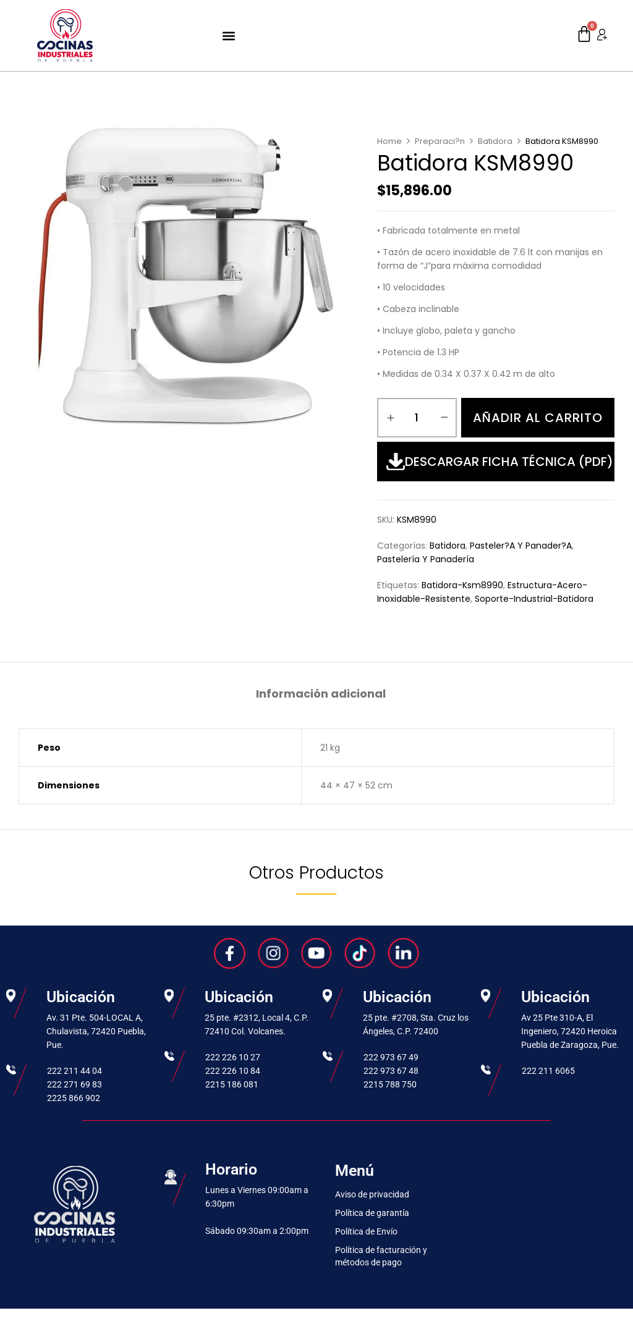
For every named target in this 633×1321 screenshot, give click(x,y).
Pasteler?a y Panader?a (521, 545)
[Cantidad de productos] (417, 417)
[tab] (321, 695)
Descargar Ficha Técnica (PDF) (499, 461)
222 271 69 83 (74, 1084)
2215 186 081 (231, 1084)
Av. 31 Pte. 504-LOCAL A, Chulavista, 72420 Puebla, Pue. (96, 1031)
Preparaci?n (440, 141)
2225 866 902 (73, 1098)
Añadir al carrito (538, 417)
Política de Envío (366, 1231)
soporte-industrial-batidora (534, 599)
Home (389, 141)
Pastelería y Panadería (425, 559)
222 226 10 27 (232, 1057)
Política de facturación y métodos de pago (381, 1256)
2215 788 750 (390, 1084)
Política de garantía (372, 1213)
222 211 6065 (548, 1071)
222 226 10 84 (232, 1071)
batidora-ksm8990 (462, 585)
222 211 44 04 (74, 1071)
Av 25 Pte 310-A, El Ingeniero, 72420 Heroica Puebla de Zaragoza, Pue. (570, 1031)
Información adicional (321, 694)
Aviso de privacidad (372, 1194)
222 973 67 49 (390, 1057)
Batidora (495, 141)
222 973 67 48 (390, 1071)
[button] (229, 35)
